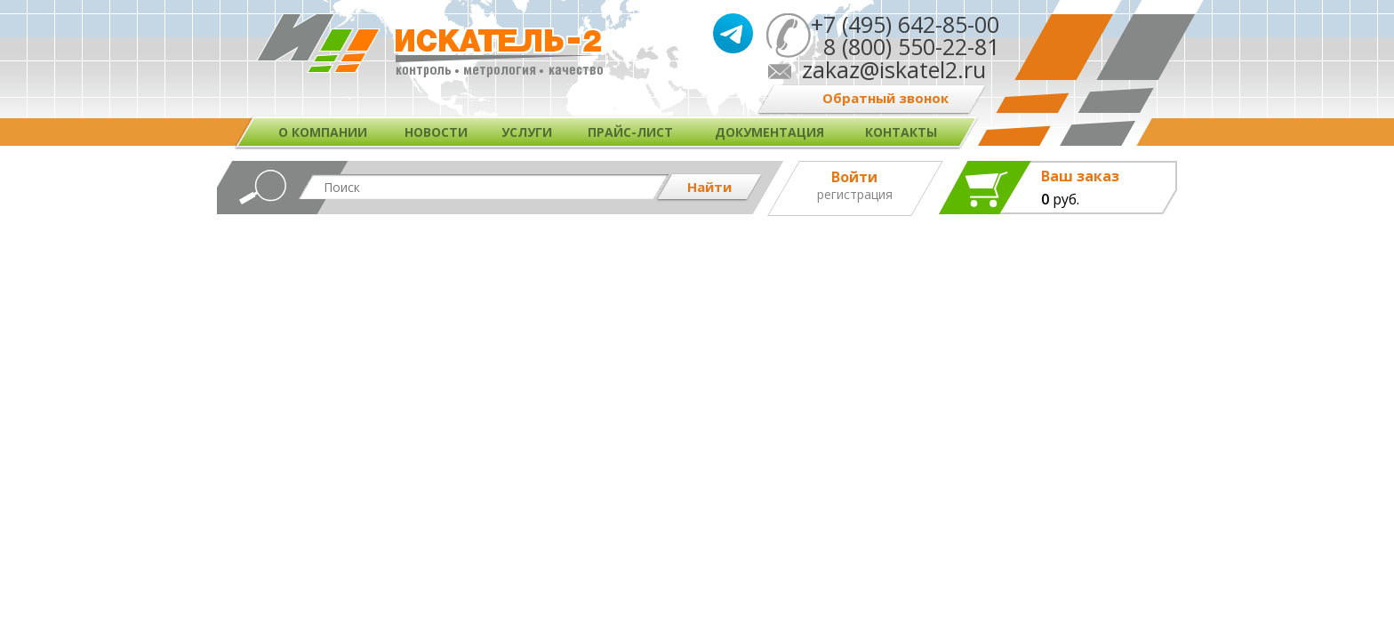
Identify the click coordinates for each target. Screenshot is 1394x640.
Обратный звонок (885, 98)
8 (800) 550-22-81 (905, 46)
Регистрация (855, 194)
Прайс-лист (630, 132)
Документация (769, 132)
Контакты (901, 132)
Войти (854, 177)
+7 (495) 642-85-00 (905, 24)
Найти (709, 187)
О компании (322, 132)
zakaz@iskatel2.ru (894, 69)
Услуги (526, 132)
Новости (436, 132)
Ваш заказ (1080, 176)
